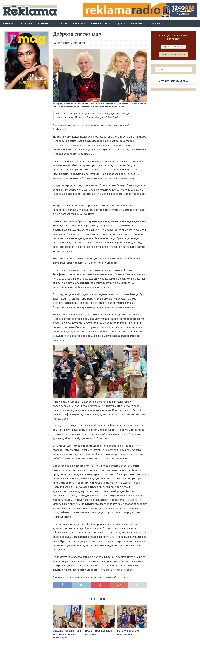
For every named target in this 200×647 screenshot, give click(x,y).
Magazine (136, 23)
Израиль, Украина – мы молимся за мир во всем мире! (67, 634)
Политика (26, 23)
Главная (8, 23)
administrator (63, 43)
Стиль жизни (99, 23)
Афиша (120, 23)
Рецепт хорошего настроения (128, 633)
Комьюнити (45, 23)
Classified (155, 23)
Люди (63, 23)
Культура (79, 23)
